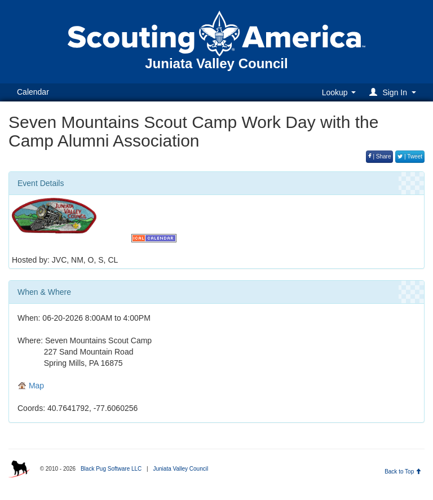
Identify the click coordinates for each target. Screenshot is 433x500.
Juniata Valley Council (180, 469)
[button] (394, 92)
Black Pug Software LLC (111, 469)
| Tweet (409, 156)
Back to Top (403, 471)
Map (30, 385)
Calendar (33, 91)
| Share (379, 156)
